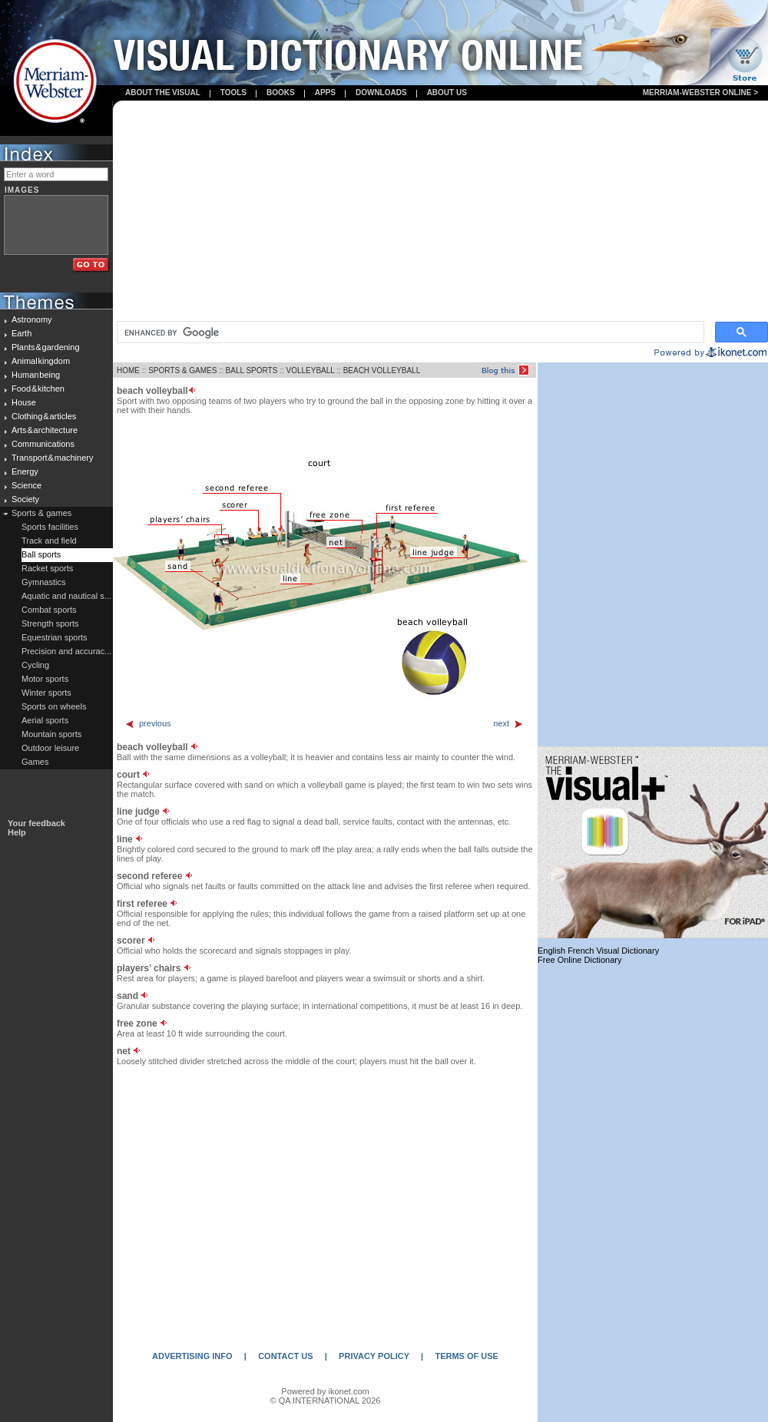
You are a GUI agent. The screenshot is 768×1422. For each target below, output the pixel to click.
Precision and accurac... (66, 651)
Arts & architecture (45, 430)
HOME (128, 370)
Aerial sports (45, 720)
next (508, 723)
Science (26, 485)
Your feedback (36, 823)
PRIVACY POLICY (374, 1356)
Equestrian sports (55, 637)
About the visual (162, 92)
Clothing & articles (44, 416)
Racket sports (47, 568)
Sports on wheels (54, 706)
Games (35, 761)
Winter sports (46, 692)
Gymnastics (43, 582)
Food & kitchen (38, 388)
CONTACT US (285, 1356)
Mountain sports (51, 734)
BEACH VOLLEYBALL (382, 370)
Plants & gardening (46, 347)
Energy (25, 471)
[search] (409, 332)
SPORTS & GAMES (182, 370)
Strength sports (50, 623)
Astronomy (32, 319)
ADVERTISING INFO (192, 1356)
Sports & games (41, 513)
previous (147, 723)
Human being (36, 374)
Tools (233, 92)
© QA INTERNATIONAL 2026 (325, 1400)
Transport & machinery (52, 457)
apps (325, 92)
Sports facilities (50, 526)
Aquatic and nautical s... (66, 595)
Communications (43, 443)
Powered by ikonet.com (325, 1391)
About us (447, 92)
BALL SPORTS (252, 370)
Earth (21, 333)
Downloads (381, 92)
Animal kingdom (41, 360)
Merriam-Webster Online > (700, 92)
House (24, 402)
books (280, 92)
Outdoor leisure (50, 747)
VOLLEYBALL (310, 370)
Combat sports (49, 609)
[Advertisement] (441, 211)
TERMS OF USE (466, 1356)
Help (17, 832)
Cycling (35, 665)
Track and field (49, 540)
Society (25, 499)
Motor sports (45, 678)
